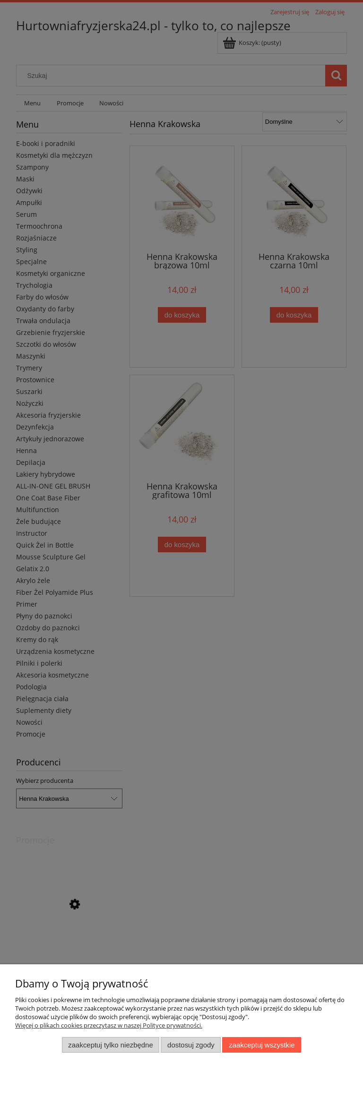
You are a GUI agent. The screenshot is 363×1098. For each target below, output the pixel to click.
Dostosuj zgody (191, 1045)
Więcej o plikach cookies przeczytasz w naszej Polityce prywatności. (108, 1025)
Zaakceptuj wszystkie (261, 1045)
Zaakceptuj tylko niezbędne (110, 1045)
